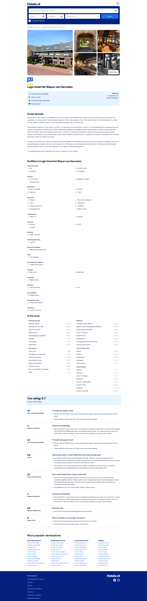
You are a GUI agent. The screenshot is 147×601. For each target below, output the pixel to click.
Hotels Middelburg (81, 545)
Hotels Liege (102, 549)
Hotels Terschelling (33, 556)
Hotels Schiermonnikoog (35, 560)
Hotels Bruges (103, 547)
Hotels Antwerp (103, 542)
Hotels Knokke (103, 560)
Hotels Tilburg (79, 549)
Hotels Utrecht (56, 547)
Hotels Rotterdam (57, 542)
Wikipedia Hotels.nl (33, 596)
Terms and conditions (34, 586)
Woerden (37, 27)
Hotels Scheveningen (58, 549)
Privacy (29, 583)
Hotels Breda (79, 551)
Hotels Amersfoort (57, 554)
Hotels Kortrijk (103, 558)
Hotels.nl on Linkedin (34, 592)
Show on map (35, 96)
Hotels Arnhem (56, 556)
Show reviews (34, 101)
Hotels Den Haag (56, 545)
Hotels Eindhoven (81, 542)
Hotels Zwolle (31, 563)
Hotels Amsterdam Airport (60, 560)
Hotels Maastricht (81, 540)
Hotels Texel (31, 551)
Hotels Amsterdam (57, 540)
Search (109, 16)
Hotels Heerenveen (33, 547)
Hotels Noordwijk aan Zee (59, 551)
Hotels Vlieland (32, 554)
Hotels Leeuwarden (33, 542)
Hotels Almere (55, 563)
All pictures (113, 72)
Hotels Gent (102, 545)
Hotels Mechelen (104, 554)
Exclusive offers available (38, 94)
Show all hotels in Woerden (39, 99)
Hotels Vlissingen (80, 563)
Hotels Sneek (31, 549)
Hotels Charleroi (103, 551)
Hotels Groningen (33, 540)
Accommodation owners (35, 576)
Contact (30, 580)
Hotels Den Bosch (81, 547)
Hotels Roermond (80, 556)
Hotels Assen (31, 545)
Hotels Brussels (103, 540)
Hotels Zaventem (104, 556)
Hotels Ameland (32, 558)
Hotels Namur (102, 563)
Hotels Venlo (79, 554)
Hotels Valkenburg (81, 560)
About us (30, 589)
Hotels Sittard (79, 558)
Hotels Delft (55, 558)
